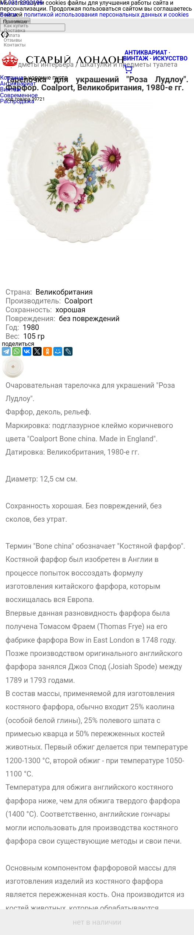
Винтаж (10, 89)
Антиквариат (18, 83)
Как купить (16, 25)
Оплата (12, 35)
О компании (17, 21)
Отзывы (13, 40)
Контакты (15, 45)
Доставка (14, 30)
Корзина (11, 77)
